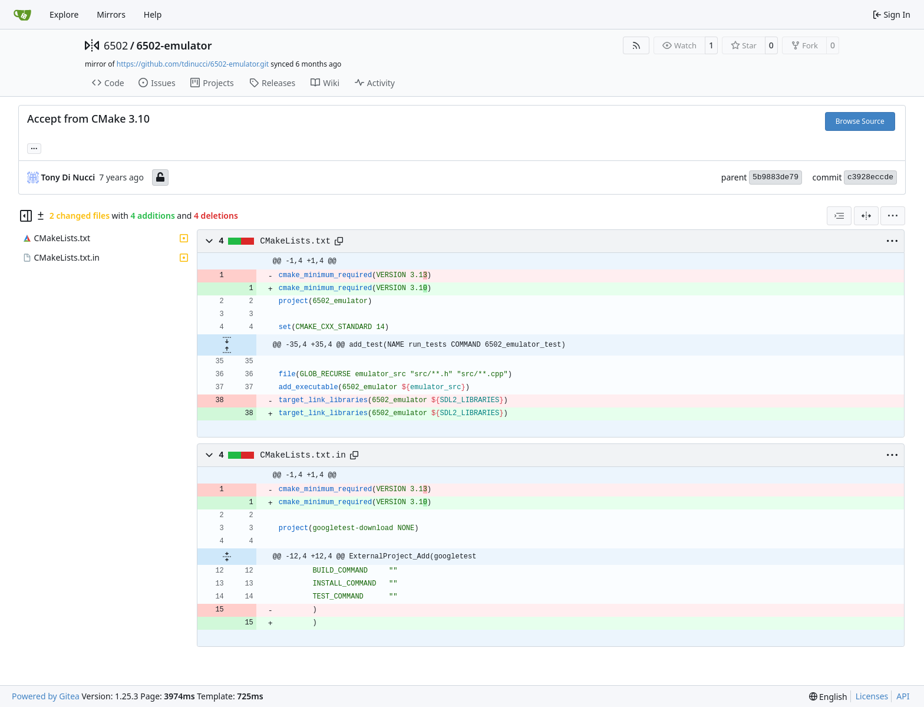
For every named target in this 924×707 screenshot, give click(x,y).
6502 (116, 45)
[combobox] (839, 215)
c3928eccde (870, 177)
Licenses (872, 696)
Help (153, 14)
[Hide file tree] (26, 216)
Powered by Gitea (46, 696)
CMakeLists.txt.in (302, 455)
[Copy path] (339, 241)
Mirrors (111, 14)
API (902, 696)
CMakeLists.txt (295, 241)
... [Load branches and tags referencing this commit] (34, 147)
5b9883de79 (775, 177)
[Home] (22, 14)
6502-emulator (174, 45)
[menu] (892, 215)
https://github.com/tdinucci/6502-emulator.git (193, 64)
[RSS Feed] (636, 45)
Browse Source (860, 121)
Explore (64, 14)
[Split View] (866, 215)
